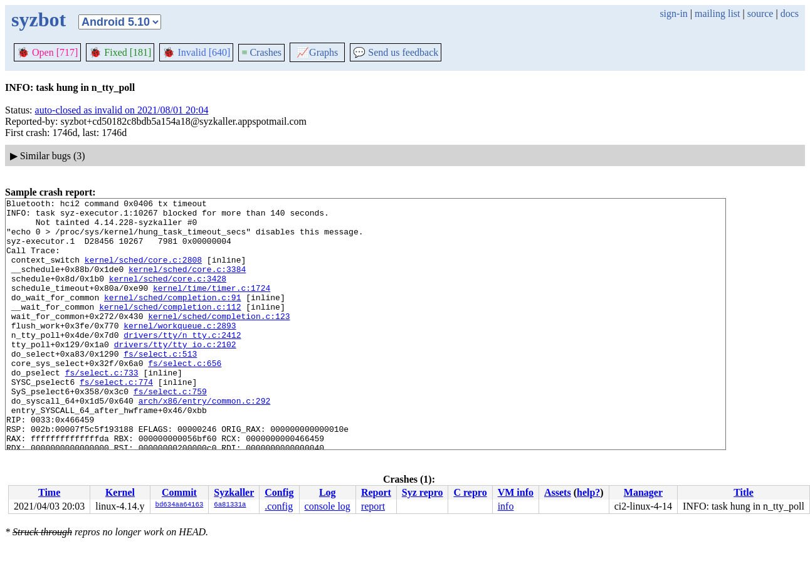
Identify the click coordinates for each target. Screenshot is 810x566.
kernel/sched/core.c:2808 (143, 272)
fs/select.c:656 (184, 396)
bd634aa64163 (179, 505)
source (760, 13)
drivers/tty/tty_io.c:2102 (175, 374)
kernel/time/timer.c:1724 (211, 306)
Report (376, 492)
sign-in (673, 13)
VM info (516, 492)
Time (49, 492)
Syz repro (422, 492)
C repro (470, 492)
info (506, 506)
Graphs (317, 52)
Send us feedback (395, 52)
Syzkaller (234, 492)
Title (744, 492)
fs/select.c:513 (160, 385)
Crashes (261, 52)
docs (790, 13)
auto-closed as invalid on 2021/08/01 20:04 (122, 110)
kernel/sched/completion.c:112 (170, 329)
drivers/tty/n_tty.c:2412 (182, 363)
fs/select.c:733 (102, 408)
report (373, 506)
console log (327, 506)
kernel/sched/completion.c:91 (172, 317)
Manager (643, 492)
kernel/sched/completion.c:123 (219, 340)
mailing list (717, 13)
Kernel (120, 492)
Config (279, 492)
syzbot (38, 19)
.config (279, 506)
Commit (179, 492)
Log (327, 492)
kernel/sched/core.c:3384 (187, 284)
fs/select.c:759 (170, 430)
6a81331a (230, 505)
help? (588, 492)
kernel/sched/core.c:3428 (167, 295)
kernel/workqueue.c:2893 (180, 351)
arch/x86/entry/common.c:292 (205, 442)
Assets (557, 492)
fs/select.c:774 (116, 419)
